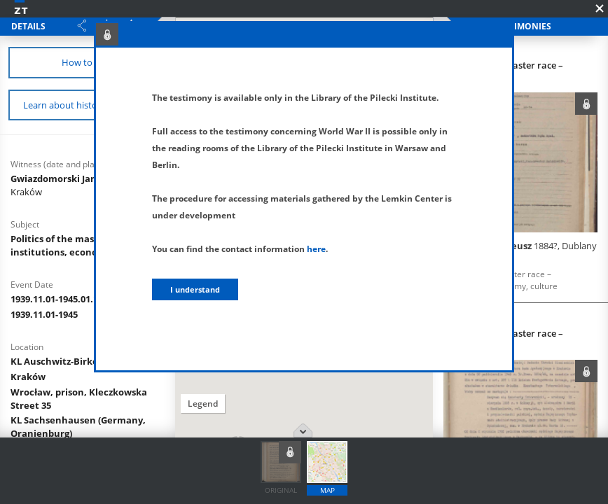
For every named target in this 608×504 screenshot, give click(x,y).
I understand (195, 289)
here (316, 249)
